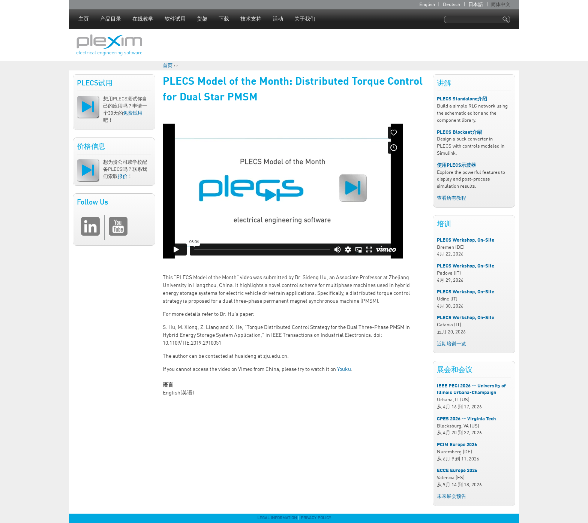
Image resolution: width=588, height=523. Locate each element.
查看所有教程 (451, 198)
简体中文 (500, 4)
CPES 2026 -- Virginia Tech (466, 419)
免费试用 (132, 113)
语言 (168, 385)
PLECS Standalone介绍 (462, 99)
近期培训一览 (451, 344)
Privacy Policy (316, 518)
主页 (83, 19)
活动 (278, 19)
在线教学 (142, 19)
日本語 (475, 4)
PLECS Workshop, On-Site (465, 240)
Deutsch (451, 4)
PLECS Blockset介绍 (459, 132)
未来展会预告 (451, 496)
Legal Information (277, 518)
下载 (224, 19)
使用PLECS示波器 (456, 165)
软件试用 (175, 19)
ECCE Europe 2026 (457, 470)
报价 (123, 176)
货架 (202, 19)
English (427, 4)
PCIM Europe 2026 (457, 444)
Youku (344, 369)
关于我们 (304, 19)
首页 (167, 65)
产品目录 (110, 19)
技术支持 (250, 19)
